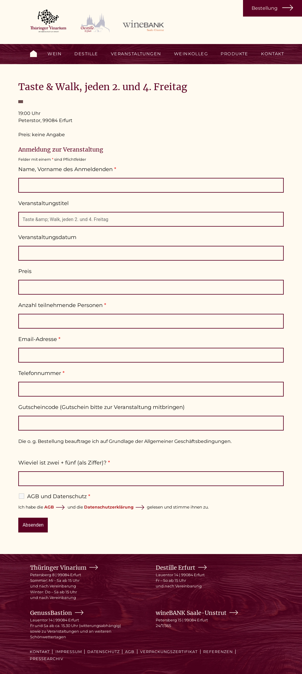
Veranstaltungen (136, 53)
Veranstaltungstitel (43, 203)
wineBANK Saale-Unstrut (191, 612)
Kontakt (272, 53)
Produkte (234, 53)
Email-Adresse (39, 339)
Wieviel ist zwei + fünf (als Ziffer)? (64, 462)
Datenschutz (103, 651)
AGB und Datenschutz (58, 496)
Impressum (68, 651)
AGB (49, 507)
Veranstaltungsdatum (47, 237)
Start (33, 53)
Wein (54, 53)
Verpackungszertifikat (169, 651)
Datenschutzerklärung (109, 507)
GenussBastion (51, 612)
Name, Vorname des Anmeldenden (67, 169)
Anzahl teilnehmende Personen (62, 305)
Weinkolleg (191, 53)
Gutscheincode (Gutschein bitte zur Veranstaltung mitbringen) (101, 407)
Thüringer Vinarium (58, 567)
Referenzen (218, 651)
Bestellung (265, 8)
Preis (25, 271)
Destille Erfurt (175, 567)
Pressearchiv (46, 659)
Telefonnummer (41, 373)
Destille (86, 53)
